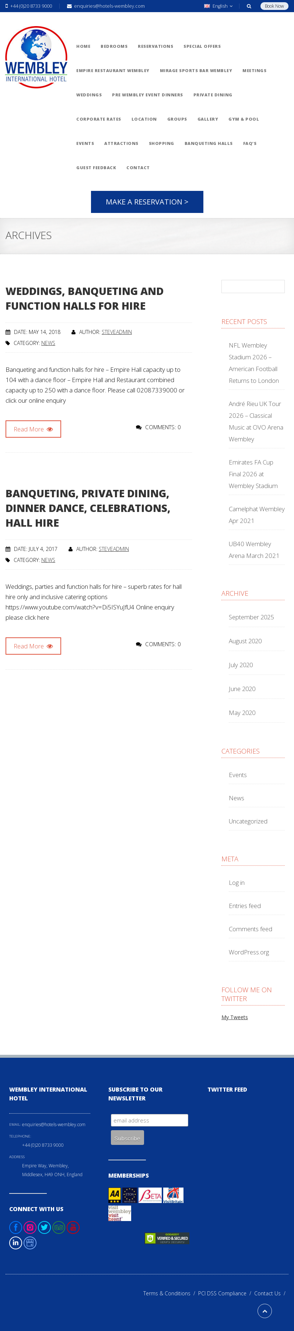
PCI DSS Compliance (226, 1293)
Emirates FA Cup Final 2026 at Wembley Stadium (253, 474)
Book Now (274, 6)
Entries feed (245, 905)
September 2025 (251, 617)
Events (238, 775)
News (48, 342)
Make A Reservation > (147, 202)
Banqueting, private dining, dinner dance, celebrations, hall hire (88, 508)
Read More (33, 429)
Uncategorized (248, 821)
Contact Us (271, 1293)
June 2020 (242, 688)
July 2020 (241, 665)
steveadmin (117, 331)
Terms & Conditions (170, 1293)
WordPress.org (249, 952)
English (218, 6)
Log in (237, 882)
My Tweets (234, 1017)
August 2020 (245, 641)
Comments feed (250, 929)
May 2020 (242, 712)
